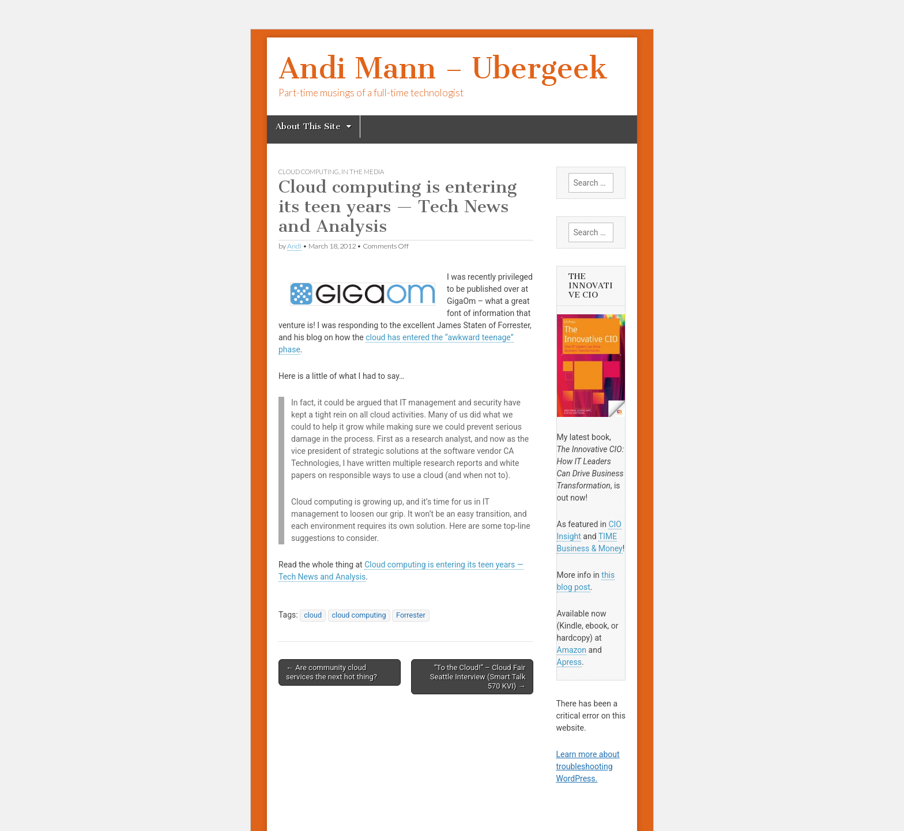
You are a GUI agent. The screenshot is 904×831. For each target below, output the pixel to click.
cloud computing (308, 171)
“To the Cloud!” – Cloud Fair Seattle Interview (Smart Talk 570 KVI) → (478, 676)
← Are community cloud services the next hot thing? (331, 672)
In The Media (362, 171)
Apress (569, 662)
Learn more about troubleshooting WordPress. (588, 766)
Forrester (410, 615)
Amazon (572, 650)
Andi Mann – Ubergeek (443, 68)
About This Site (308, 126)
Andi (294, 246)
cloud (313, 615)
